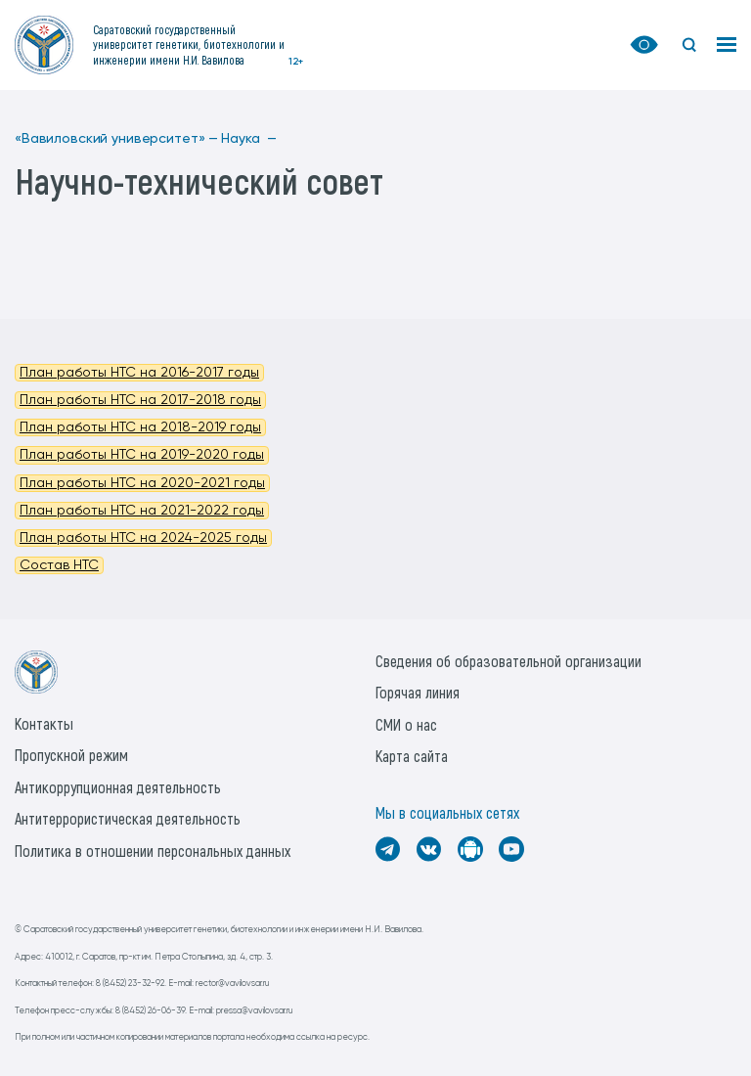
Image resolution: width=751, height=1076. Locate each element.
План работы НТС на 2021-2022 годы (142, 510)
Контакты (44, 723)
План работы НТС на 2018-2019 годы (140, 427)
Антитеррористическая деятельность (128, 818)
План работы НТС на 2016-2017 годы (139, 373)
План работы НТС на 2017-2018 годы (140, 400)
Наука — (249, 139)
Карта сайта (412, 755)
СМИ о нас (406, 724)
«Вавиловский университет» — (116, 139)
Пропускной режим (71, 754)
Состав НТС (59, 565)
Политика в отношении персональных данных (152, 850)
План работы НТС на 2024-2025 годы (143, 538)
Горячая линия (418, 692)
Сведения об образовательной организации (508, 660)
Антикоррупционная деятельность (118, 787)
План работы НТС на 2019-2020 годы (142, 455)
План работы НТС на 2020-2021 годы (142, 483)
